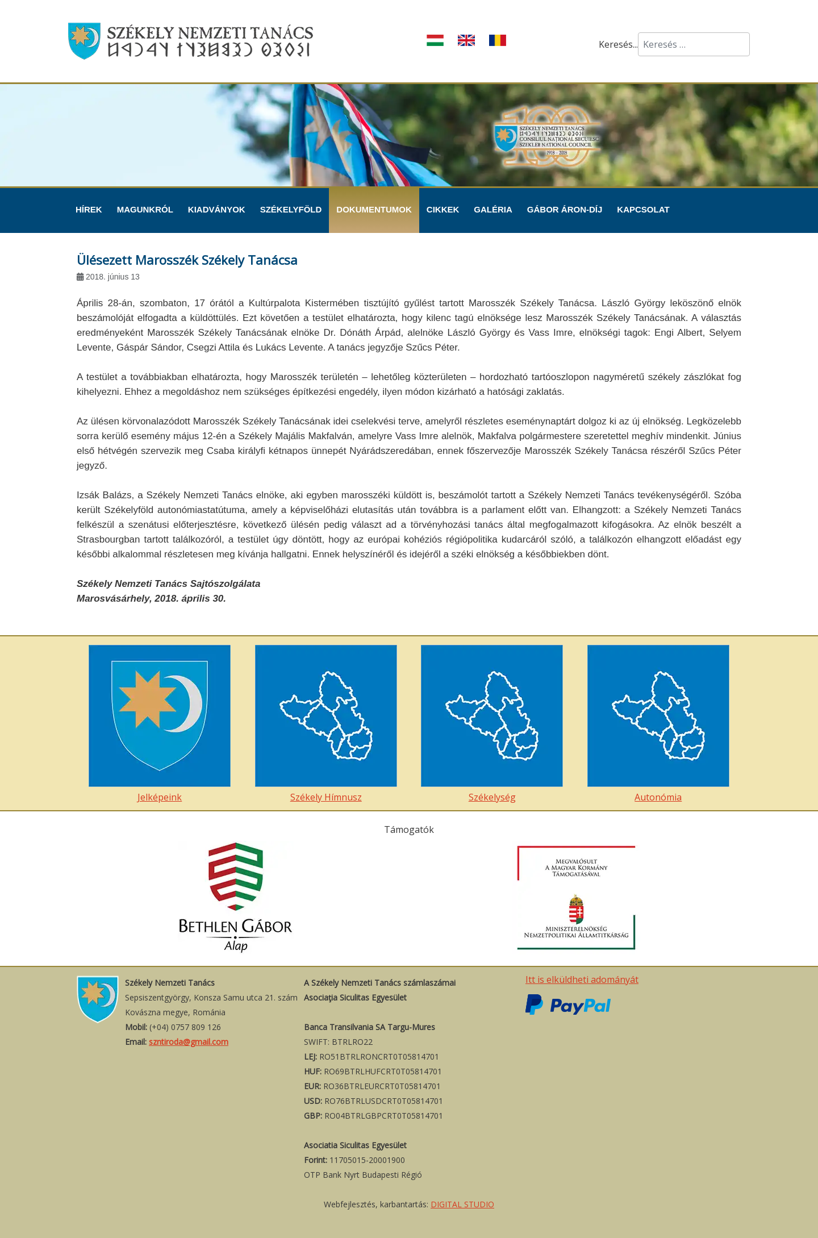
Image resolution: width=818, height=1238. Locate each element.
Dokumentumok (374, 209)
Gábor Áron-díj (565, 209)
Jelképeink (160, 724)
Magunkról (145, 209)
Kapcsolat (643, 209)
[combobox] (694, 44)
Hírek (89, 209)
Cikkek (443, 209)
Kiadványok (216, 209)
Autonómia (658, 724)
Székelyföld (291, 209)
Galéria (493, 209)
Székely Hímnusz (326, 724)
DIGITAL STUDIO (462, 1204)
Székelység (492, 724)
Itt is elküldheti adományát (581, 979)
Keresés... (618, 44)
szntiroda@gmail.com (188, 1041)
